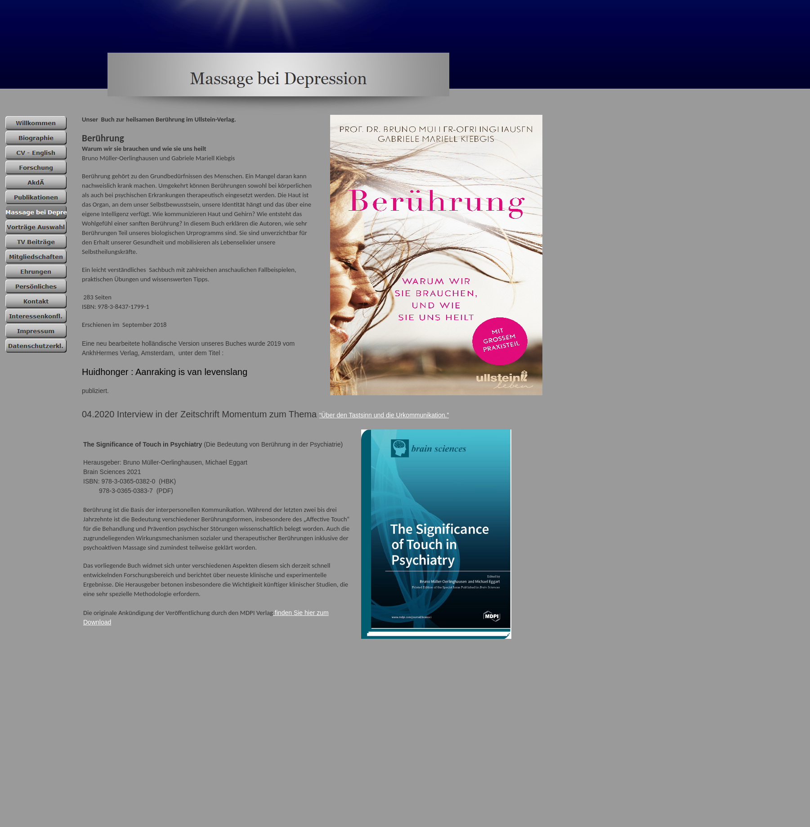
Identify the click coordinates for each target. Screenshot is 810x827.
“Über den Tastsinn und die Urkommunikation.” (384, 415)
